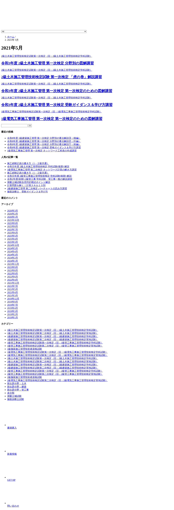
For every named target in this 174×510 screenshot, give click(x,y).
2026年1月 (12, 217)
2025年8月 (12, 226)
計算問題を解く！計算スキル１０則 (26, 185)
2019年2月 (12, 314)
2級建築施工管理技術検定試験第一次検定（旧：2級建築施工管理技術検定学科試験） (52, 364)
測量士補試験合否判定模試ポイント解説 (28, 182)
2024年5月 (12, 248)
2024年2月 (12, 257)
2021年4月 (12, 292)
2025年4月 (12, 239)
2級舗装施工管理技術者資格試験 (24, 377)
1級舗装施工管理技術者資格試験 (24, 349)
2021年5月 (12, 289)
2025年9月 (12, 223)
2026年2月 (12, 213)
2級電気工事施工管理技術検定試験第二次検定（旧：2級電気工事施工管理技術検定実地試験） (57, 380)
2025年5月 (12, 235)
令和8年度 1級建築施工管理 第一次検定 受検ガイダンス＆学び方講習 (44, 147)
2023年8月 (12, 270)
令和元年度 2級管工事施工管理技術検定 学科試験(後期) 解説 (39, 176)
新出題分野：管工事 (18, 389)
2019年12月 (13, 298)
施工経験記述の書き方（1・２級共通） (28, 163)
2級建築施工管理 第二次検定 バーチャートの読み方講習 (37, 188)
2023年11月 (13, 264)
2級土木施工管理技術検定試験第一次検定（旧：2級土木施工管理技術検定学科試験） (52, 358)
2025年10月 (13, 220)
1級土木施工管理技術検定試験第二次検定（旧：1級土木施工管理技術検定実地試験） (52, 333)
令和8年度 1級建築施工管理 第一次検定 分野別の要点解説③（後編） (44, 138)
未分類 (10, 393)
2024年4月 (12, 251)
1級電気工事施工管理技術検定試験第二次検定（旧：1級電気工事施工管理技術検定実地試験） (57, 355)
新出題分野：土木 (16, 383)
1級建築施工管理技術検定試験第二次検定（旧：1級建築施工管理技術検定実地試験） (52, 339)
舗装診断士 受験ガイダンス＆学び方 (27, 191)
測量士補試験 (14, 396)
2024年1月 (12, 261)
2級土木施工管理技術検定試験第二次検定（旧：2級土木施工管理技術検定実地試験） (52, 361)
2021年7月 (12, 286)
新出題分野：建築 (16, 386)
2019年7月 (12, 305)
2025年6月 (12, 232)
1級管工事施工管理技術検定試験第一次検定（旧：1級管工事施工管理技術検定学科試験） (55, 342)
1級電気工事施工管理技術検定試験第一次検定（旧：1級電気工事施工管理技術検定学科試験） (57, 352)
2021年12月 (13, 283)
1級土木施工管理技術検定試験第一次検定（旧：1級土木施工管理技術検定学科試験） (52, 330)
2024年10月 (13, 245)
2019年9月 (12, 301)
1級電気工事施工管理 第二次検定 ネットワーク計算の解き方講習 (42, 169)
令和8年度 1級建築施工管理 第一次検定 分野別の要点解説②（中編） (44, 141)
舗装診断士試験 (15, 399)
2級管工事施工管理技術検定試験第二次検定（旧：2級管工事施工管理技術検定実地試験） (55, 374)
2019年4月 (12, 308)
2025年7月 (12, 229)
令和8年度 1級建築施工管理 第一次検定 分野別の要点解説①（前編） (44, 144)
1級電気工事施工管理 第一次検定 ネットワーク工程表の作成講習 (42, 150)
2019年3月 (12, 311)
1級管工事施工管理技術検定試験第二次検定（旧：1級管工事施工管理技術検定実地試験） (55, 345)
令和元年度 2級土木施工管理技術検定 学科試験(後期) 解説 (38, 166)
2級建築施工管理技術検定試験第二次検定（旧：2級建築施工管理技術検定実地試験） (52, 367)
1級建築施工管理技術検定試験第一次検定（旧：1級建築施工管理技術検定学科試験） (52, 336)
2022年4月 (12, 279)
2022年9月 (12, 273)
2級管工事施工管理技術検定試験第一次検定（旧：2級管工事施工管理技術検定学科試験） (55, 371)
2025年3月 (12, 242)
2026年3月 (12, 210)
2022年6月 (12, 276)
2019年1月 (12, 317)
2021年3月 (12, 295)
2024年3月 (12, 254)
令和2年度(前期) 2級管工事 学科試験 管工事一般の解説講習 (39, 179)
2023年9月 (12, 267)
